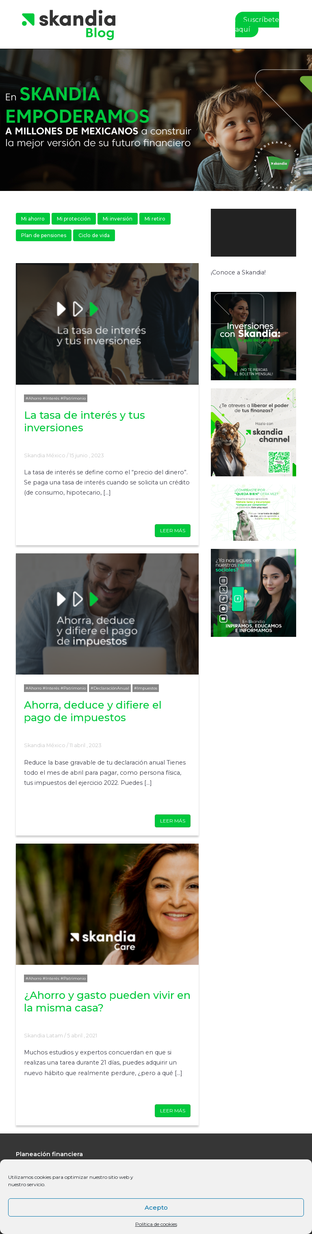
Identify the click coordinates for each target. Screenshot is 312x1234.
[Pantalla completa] (289, 265)
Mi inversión (117, 219)
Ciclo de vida (94, 235)
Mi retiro (155, 219)
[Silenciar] (279, 265)
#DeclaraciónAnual (110, 688)
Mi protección (74, 219)
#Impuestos (145, 688)
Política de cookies (156, 1224)
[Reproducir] (221, 265)
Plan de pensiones (43, 235)
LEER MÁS (172, 530)
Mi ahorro (33, 219)
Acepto (156, 1207)
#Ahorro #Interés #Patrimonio (56, 398)
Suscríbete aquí (257, 24)
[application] (253, 233)
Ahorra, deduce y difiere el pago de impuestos (93, 711)
